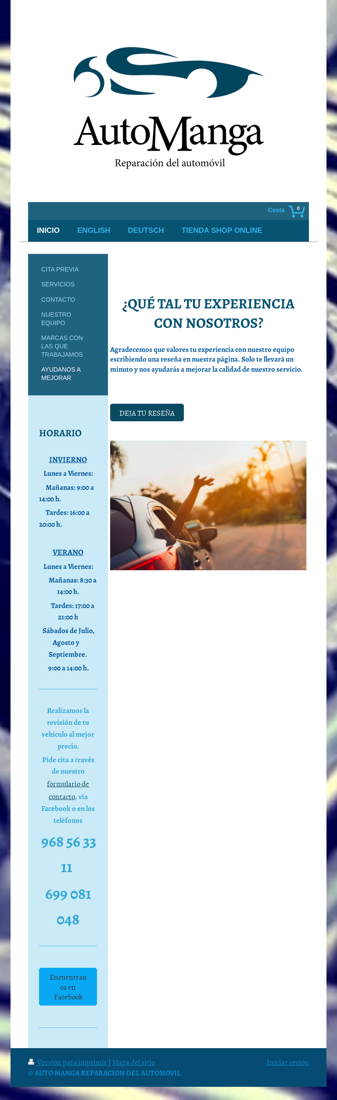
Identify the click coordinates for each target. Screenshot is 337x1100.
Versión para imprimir (68, 1061)
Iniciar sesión (288, 1061)
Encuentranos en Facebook (68, 986)
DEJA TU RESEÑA (147, 412)
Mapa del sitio (133, 1061)
